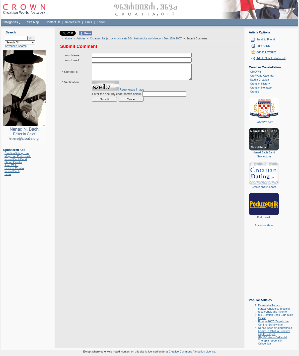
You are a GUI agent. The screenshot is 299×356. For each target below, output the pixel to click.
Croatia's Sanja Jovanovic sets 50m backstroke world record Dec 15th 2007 (136, 38)
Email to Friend (265, 39)
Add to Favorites (266, 51)
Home (68, 38)
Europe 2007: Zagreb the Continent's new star (273, 323)
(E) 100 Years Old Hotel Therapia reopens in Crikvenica (272, 340)
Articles (80, 38)
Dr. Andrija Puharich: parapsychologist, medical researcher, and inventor (274, 308)
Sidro (7, 174)
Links (88, 22)
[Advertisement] (264, 266)
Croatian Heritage (261, 87)
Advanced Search (16, 45)
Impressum (72, 22)
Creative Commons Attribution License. (192, 351)
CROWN (255, 71)
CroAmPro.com (263, 121)
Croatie (254, 91)
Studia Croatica (259, 79)
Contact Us (53, 22)
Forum (101, 22)
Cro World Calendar (262, 75)
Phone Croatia (13, 162)
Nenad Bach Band (15, 159)
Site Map (33, 22)
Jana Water (11, 165)
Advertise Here (264, 225)
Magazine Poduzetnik (17, 156)
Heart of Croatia (14, 168)
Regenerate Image (131, 93)
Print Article (263, 45)
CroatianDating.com (16, 153)
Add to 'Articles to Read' (271, 58)
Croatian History (260, 83)
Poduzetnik (264, 217)
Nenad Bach (12, 171)
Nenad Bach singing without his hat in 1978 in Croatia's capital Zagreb (275, 331)
